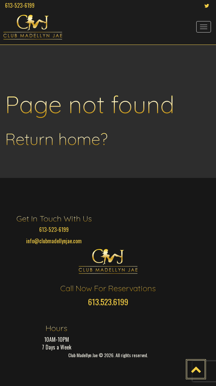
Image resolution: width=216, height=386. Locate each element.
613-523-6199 (19, 5)
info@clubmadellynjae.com (54, 241)
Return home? (56, 139)
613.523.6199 (108, 302)
